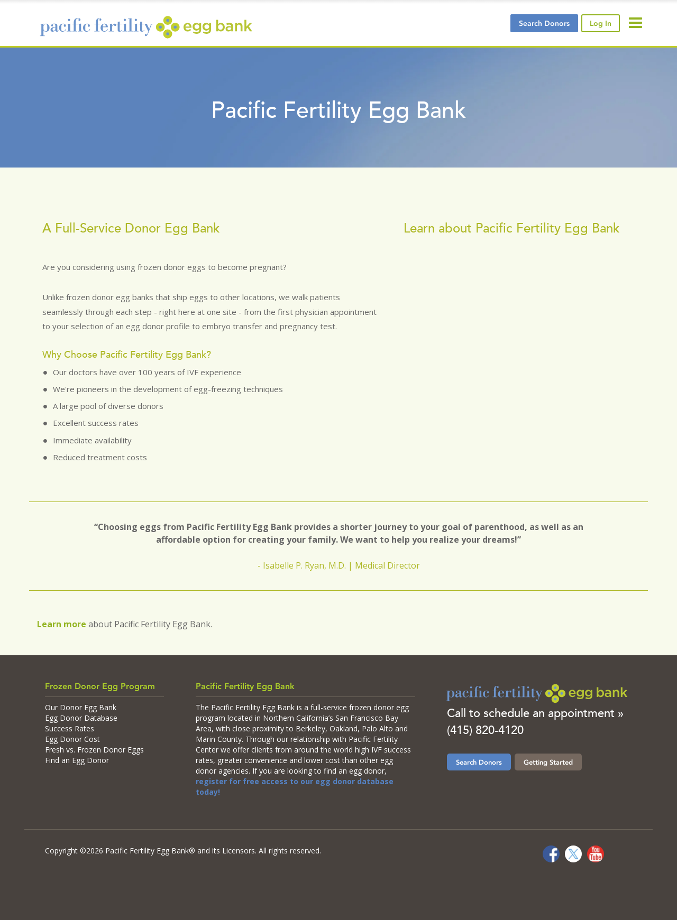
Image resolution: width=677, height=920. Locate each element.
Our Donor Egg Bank (80, 707)
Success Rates (69, 728)
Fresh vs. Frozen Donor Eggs (94, 750)
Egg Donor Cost (72, 739)
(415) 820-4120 (485, 730)
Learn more (61, 624)
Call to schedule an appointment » (535, 713)
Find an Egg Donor (77, 760)
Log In (600, 23)
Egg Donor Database (81, 718)
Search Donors (479, 762)
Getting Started (548, 762)
